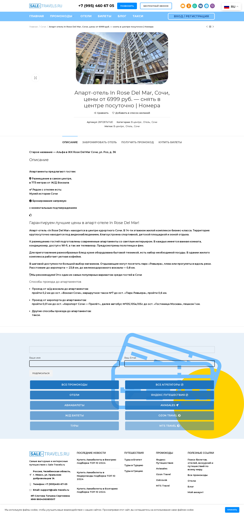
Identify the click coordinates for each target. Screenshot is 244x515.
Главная (33, 26)
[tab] (70, 140)
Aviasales (169, 405)
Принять (232, 510)
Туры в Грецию (133, 471)
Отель (146, 122)
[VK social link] (200, 6)
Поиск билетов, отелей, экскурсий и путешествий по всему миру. (200, 464)
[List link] (50, 484)
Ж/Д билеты (74, 415)
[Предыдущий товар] (207, 26)
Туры (74, 425)
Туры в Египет (133, 459)
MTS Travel (170, 426)
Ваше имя (34, 357)
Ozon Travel (169, 415)
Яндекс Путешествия (169, 395)
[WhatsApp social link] (194, 6)
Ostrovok (161, 480)
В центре (136, 122)
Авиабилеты (74, 405)
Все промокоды (74, 384)
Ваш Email (130, 357)
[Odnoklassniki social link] (188, 6)
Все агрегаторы (169, 384)
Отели (74, 394)
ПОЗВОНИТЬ (127, 6)
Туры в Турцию (133, 465)
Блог (191, 486)
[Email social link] (183, 6)
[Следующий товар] (213, 26)
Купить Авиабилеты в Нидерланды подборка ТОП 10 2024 (96, 476)
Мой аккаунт (196, 492)
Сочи (43, 26)
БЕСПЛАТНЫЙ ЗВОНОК (156, 6)
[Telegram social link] (206, 6)
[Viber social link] (212, 6)
